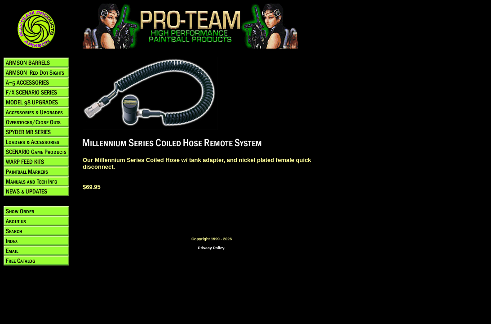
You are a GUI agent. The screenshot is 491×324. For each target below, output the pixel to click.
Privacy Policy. (212, 248)
